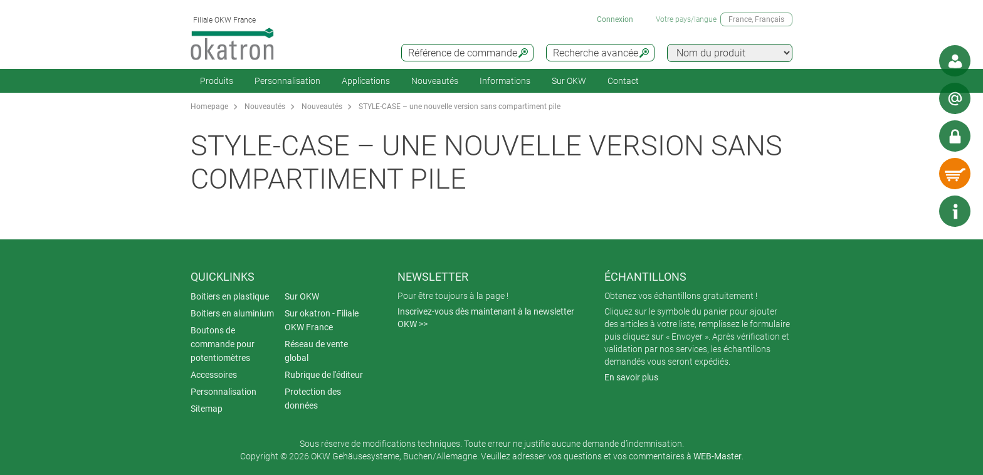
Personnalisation (287, 81)
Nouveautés (434, 81)
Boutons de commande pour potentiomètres (223, 344)
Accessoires (214, 375)
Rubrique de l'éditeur (324, 375)
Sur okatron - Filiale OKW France (322, 320)
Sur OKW (569, 81)
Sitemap (207, 409)
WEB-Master (717, 456)
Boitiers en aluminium (232, 313)
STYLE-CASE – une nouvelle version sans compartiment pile (459, 106)
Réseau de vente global (316, 351)
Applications (366, 81)
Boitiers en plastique (230, 296)
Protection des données (313, 398)
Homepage (209, 106)
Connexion (615, 19)
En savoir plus (631, 377)
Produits (216, 81)
